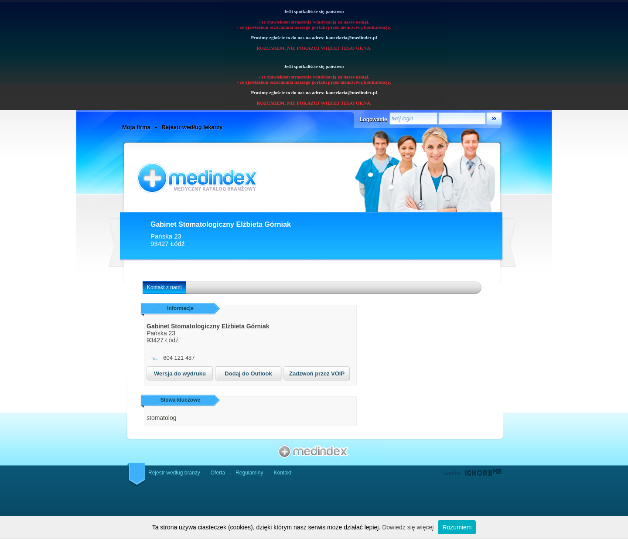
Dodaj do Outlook (248, 373)
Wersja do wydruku (180, 373)
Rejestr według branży (174, 473)
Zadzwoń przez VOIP (317, 373)
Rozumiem (456, 527)
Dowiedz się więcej (407, 527)
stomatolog (161, 417)
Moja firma (136, 127)
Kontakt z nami (164, 287)
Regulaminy (249, 473)
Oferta (218, 473)
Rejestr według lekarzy (191, 127)
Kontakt (282, 473)
